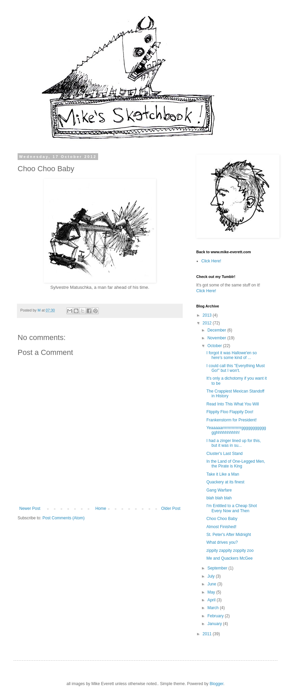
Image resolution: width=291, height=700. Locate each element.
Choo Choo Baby (221, 518)
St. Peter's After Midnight (228, 534)
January (215, 623)
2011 (208, 634)
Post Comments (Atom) (63, 518)
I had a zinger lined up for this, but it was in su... (233, 443)
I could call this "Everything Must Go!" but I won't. (235, 368)
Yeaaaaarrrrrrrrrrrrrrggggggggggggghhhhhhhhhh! (236, 430)
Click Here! (211, 261)
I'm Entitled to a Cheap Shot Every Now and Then (231, 508)
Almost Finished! (221, 526)
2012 (208, 323)
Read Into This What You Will (232, 404)
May (211, 592)
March (213, 607)
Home (100, 508)
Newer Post (29, 508)
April (212, 600)
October (215, 345)
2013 (208, 315)
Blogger (216, 683)
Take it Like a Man (222, 474)
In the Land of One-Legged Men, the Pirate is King (235, 463)
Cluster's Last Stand (224, 453)
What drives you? (222, 542)
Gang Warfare (219, 490)
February (216, 616)
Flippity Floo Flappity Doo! (229, 411)
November (217, 338)
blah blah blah (219, 498)
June (212, 584)
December (217, 330)
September (217, 568)
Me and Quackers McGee (229, 558)
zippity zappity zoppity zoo (229, 550)
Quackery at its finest (225, 482)
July (211, 576)
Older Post (170, 508)
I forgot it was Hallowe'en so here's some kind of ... (231, 355)
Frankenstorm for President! (231, 420)
